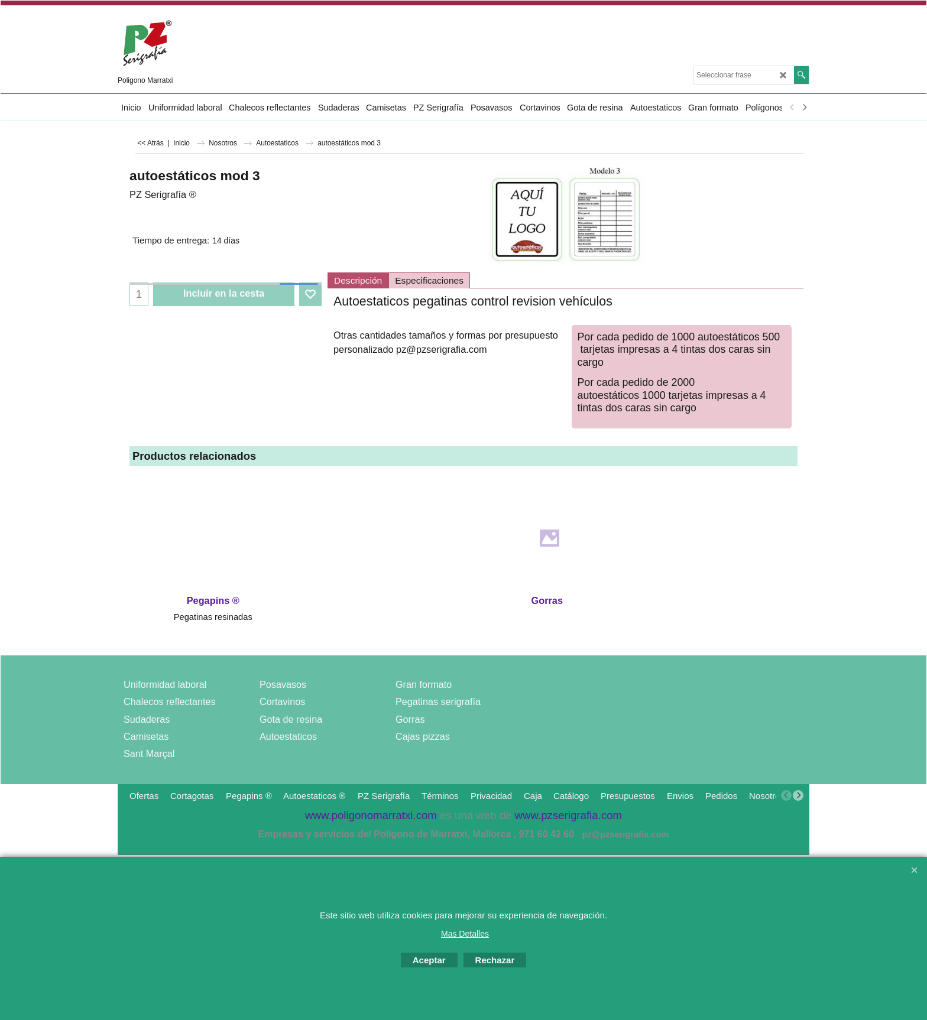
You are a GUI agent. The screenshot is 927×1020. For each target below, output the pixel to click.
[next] (804, 107)
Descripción (358, 280)
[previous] (792, 107)
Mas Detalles (465, 933)
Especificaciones (429, 280)
